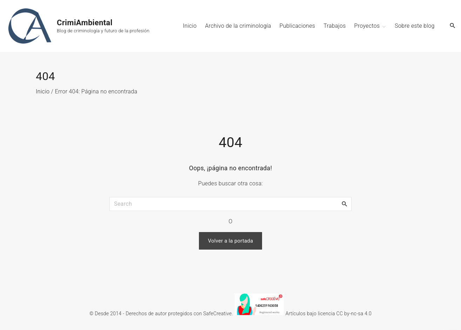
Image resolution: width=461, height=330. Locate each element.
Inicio (42, 91)
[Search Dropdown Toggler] (453, 26)
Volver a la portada (230, 241)
